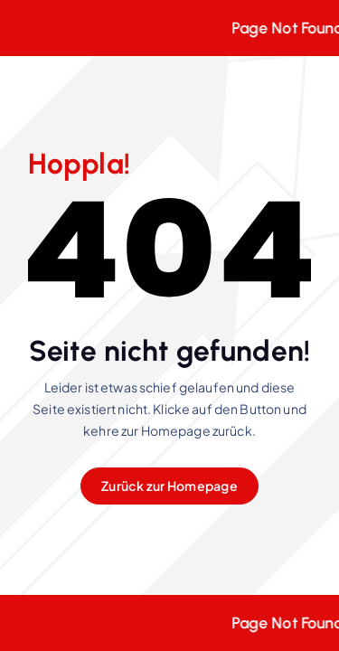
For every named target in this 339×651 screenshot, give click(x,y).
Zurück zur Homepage (169, 485)
